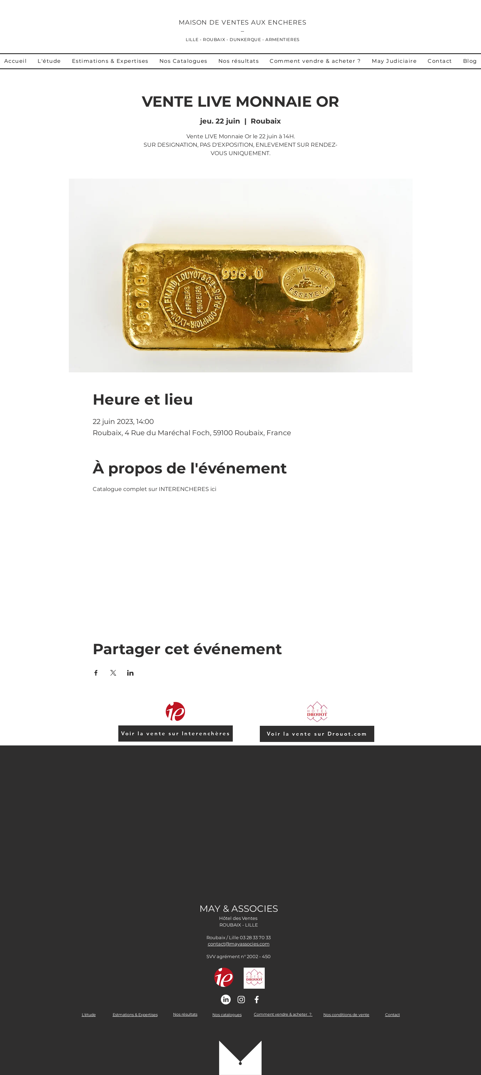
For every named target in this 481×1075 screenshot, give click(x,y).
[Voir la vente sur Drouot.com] (317, 734)
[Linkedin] (226, 999)
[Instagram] (241, 999)
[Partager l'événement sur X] (113, 673)
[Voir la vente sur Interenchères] (175, 733)
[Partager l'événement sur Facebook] (96, 673)
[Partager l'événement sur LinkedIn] (130, 673)
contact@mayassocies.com (239, 944)
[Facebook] (257, 999)
